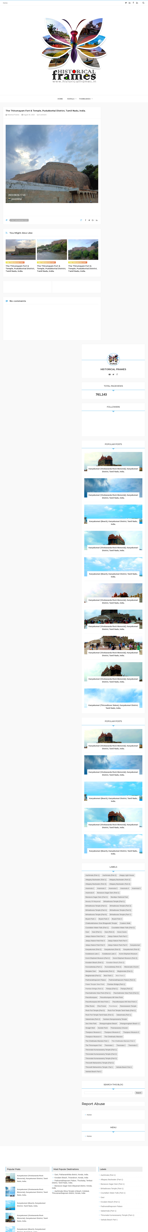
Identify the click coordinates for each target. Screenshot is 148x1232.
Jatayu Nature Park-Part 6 (117, 814)
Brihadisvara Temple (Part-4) (118, 744)
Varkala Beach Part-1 (116, 1041)
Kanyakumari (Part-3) (116, 823)
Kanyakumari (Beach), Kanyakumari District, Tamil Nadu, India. (124, 291)
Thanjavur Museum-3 (116, 988)
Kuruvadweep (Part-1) (116, 858)
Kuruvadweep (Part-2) (116, 862)
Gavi (135, 784)
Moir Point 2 (112, 884)
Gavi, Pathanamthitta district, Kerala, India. (71, 1148)
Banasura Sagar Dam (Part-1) (119, 714)
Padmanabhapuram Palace (130, 884)
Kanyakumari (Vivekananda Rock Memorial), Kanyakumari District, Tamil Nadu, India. (124, 233)
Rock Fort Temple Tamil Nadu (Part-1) (122, 949)
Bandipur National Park (116, 722)
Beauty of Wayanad (115, 727)
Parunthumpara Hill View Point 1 (120, 927)
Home (5, 3)
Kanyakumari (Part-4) (116, 827)
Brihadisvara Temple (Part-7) (118, 757)
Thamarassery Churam (129, 975)
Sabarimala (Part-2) (132, 958)
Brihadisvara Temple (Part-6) (118, 753)
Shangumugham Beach (130, 967)
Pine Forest (124, 936)
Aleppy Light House (115, 683)
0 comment (41, 115)
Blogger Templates (63, 1225)
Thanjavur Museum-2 (116, 984)
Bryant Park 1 (113, 762)
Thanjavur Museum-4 (116, 993)
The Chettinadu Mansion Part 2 (119, 1006)
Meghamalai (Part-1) (115, 871)
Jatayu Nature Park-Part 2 (117, 797)
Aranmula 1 (136, 701)
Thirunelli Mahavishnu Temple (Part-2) (122, 1032)
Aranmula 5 (112, 709)
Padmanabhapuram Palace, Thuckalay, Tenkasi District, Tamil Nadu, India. (72, 1155)
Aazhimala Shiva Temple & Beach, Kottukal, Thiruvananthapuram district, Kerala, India (70, 1166)
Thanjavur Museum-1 (116, 980)
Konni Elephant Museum (117, 836)
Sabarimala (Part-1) (115, 958)
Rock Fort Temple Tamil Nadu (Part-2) (122, 954)
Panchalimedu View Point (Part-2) (120, 914)
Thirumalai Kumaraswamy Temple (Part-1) (123, 1019)
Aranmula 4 (135, 705)
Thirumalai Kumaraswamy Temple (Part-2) (123, 1023)
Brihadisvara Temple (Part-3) (118, 740)
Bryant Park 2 (126, 762)
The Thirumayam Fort (19, 220)
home (60, 99)
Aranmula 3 (123, 705)
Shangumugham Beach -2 (117, 971)
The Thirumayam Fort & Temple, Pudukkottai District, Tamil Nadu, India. (20, 268)
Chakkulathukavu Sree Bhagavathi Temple (123, 770)
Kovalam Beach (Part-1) (117, 849)
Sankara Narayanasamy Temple (120, 962)
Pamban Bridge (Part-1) (116, 897)
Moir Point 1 (130, 879)
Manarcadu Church (115, 866)
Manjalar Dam (130, 866)
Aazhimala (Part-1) (115, 679)
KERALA (70, 99)
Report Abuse (116, 1077)
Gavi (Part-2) (125, 788)
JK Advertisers (89, 1225)
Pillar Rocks (112, 936)
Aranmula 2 (112, 705)
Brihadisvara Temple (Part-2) (118, 736)
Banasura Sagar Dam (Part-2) (119, 718)
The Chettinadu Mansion (117, 997)
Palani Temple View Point (117, 893)
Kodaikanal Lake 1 (133, 827)
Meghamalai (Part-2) (115, 875)
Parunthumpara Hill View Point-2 (120, 932)
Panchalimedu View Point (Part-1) (120, 910)
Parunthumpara (113, 919)
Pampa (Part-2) (113, 906)
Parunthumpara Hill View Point (119, 923)
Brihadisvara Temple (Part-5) (118, 749)
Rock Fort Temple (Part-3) (117, 945)
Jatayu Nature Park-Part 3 (117, 801)
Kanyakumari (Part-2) (116, 818)
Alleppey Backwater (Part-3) (118, 696)
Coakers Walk (113, 775)
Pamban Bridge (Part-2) (116, 901)
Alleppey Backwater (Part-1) (118, 688)
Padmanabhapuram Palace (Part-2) (121, 888)
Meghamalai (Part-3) (115, 879)
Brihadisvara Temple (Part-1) (118, 731)
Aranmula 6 (123, 709)
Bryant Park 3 (113, 766)
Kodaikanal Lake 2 (115, 831)
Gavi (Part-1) (112, 788)
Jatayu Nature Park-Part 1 (129, 792)
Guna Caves (112, 792)
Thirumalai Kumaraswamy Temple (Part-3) (123, 1028)
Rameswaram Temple (116, 941)
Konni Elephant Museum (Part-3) (120, 845)
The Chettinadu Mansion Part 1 (119, 1002)
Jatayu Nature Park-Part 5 (117, 810)
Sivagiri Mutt (135, 971)
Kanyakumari (135, 814)
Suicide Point (113, 975)
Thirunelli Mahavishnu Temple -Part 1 (121, 1036)
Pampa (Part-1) (134, 901)
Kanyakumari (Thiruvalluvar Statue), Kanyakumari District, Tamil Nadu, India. (124, 495)
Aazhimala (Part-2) (132, 679)
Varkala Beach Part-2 (116, 1045)
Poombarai (135, 936)
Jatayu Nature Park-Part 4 (117, 805)
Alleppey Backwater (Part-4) (118, 701)
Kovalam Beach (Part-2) (117, 853)
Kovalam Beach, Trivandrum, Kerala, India (71, 1151)
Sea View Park (113, 967)
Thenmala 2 (112, 1015)
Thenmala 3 (124, 1015)
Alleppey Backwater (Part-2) (118, 692)
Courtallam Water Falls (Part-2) (119, 784)
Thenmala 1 (131, 1010)
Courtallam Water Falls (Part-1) (119, 779)
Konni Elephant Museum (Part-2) (120, 840)
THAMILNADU (85, 99)
